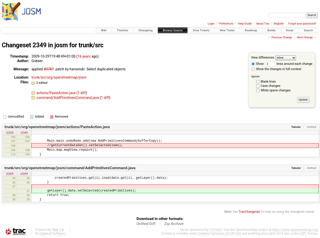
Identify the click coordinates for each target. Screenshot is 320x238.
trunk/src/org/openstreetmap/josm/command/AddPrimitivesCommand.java (70, 168)
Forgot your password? (302, 23)
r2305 (9, 173)
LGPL (303, 233)
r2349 (24, 132)
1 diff (82, 93)
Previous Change (282, 37)
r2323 (9, 132)
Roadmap (251, 30)
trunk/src (91, 45)
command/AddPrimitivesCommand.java (68, 98)
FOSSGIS (215, 229)
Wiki (104, 30)
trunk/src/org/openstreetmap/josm (59, 77)
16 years (84, 56)
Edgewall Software (52, 233)
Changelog (145, 30)
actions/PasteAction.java (56, 93)
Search (308, 30)
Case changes (270, 86)
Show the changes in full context (276, 69)
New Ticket (227, 30)
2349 (39, 45)
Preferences (226, 23)
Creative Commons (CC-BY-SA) (219, 233)
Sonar (290, 30)
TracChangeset (249, 211)
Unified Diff (146, 223)
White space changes (276, 90)
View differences (262, 57)
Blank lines (268, 81)
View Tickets (201, 30)
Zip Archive (174, 223)
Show (258, 64)
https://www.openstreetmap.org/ (295, 229)
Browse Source (173, 30)
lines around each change (288, 64)
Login (211, 23)
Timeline (122, 30)
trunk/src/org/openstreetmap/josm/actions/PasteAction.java (57, 127)
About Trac (263, 23)
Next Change (305, 37)
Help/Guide (245, 23)
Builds (272, 30)
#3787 (49, 69)
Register (279, 23)
